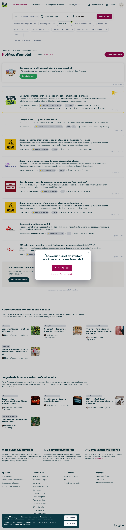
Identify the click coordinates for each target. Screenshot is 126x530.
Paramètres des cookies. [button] (23, 524)
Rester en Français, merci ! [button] (62, 274)
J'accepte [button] (70, 518)
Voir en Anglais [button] (62, 268)
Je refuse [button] (70, 524)
